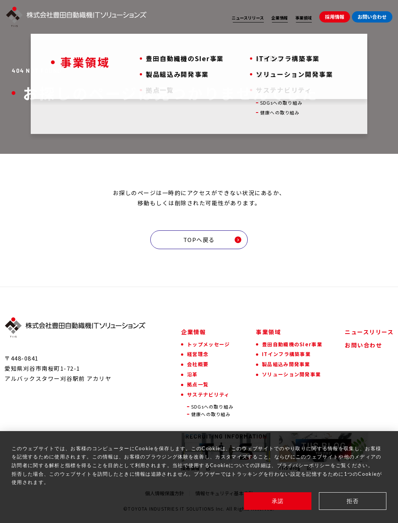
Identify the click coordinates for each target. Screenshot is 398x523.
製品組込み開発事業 (286, 364)
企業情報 (279, 18)
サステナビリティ (208, 394)
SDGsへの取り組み (212, 407)
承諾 (278, 500)
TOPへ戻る (212, 239)
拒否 (353, 500)
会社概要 (197, 364)
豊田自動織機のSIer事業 (292, 344)
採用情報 (334, 16)
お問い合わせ (372, 16)
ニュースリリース (248, 18)
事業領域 (303, 18)
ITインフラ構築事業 (286, 354)
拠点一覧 (197, 384)
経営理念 (197, 354)
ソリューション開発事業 (291, 374)
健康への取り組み (211, 414)
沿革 (192, 374)
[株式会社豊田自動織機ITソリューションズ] (76, 16)
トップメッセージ (208, 344)
